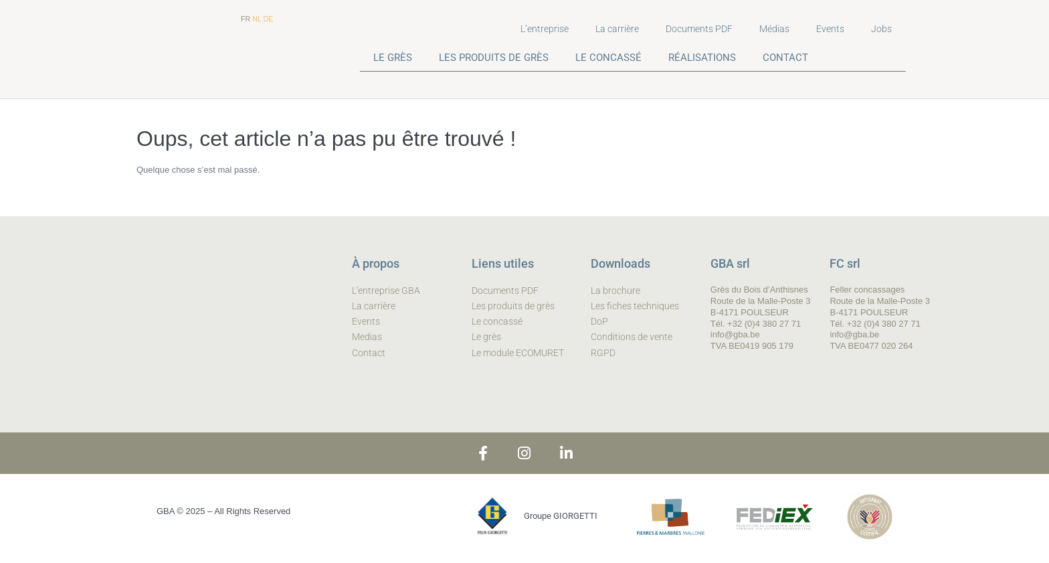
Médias (774, 28)
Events (830, 28)
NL (256, 19)
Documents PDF (699, 28)
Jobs (881, 28)
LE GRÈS (392, 58)
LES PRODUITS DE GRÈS (494, 58)
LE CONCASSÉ (608, 58)
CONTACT (785, 58)
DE (268, 19)
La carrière (617, 28)
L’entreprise (544, 28)
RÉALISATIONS (702, 58)
